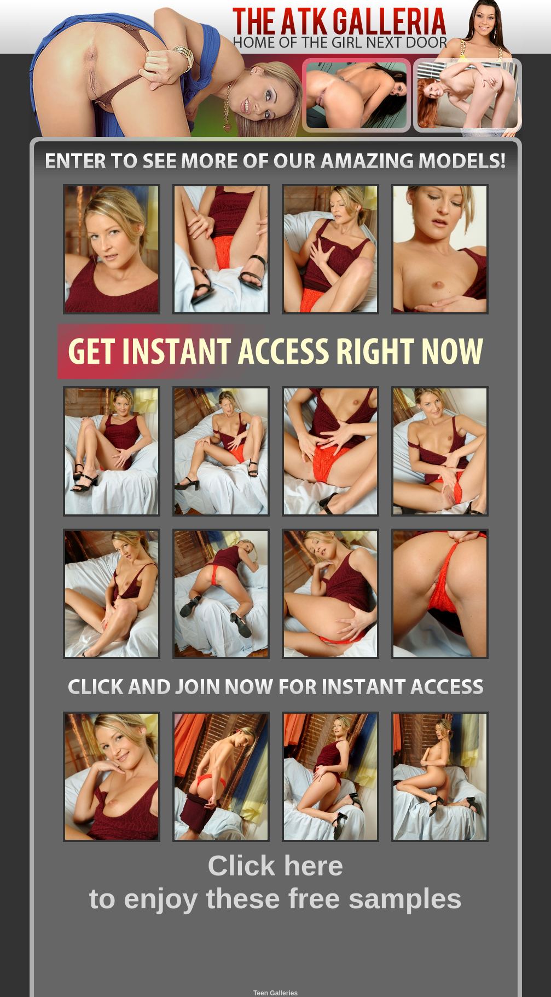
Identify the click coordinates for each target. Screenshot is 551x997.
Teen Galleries (275, 993)
